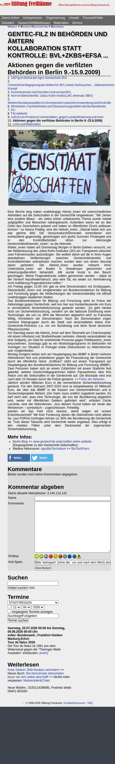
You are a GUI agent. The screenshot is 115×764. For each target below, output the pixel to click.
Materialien (61, 23)
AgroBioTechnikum (53, 448)
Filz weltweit (19, 113)
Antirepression (32, 18)
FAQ (90, 703)
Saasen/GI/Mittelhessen (34, 23)
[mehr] (43, 653)
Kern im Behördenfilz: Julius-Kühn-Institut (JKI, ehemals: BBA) (52, 95)
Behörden (57, 26)
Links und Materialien (27, 124)
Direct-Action (10, 18)
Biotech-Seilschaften (34, 26)
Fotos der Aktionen (92, 379)
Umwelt (74, 18)
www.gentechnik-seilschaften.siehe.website (62, 441)
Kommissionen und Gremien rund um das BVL (41, 92)
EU (13, 110)
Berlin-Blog (20, 441)
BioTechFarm (80, 448)
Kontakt (68, 703)
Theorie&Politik (92, 18)
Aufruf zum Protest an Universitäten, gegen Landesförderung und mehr (57, 117)
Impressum (79, 703)
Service (77, 23)
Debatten (8, 23)
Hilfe (32, 588)
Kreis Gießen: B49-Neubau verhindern (34, 670)
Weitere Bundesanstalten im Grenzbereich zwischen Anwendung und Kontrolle (59, 103)
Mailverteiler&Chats (36, 680)
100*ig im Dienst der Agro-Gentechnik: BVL (39, 78)
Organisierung (55, 18)
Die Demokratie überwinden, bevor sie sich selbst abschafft (36, 675)
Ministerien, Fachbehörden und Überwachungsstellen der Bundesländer (58, 106)
